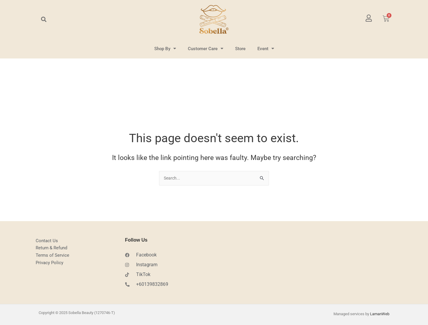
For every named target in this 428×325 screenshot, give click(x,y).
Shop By (165, 48)
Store (240, 48)
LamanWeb (379, 313)
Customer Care (205, 48)
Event (265, 48)
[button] (43, 19)
